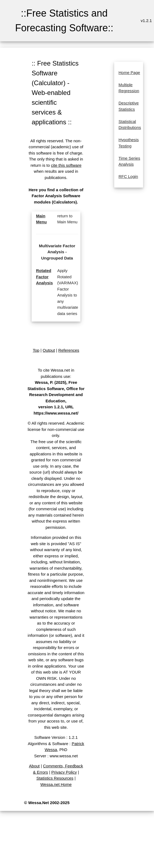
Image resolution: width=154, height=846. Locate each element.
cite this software (66, 165)
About (34, 766)
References (68, 350)
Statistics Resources (54, 778)
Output (49, 350)
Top (36, 350)
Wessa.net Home (56, 784)
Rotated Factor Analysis (44, 276)
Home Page (129, 72)
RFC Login (128, 176)
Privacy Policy (64, 772)
